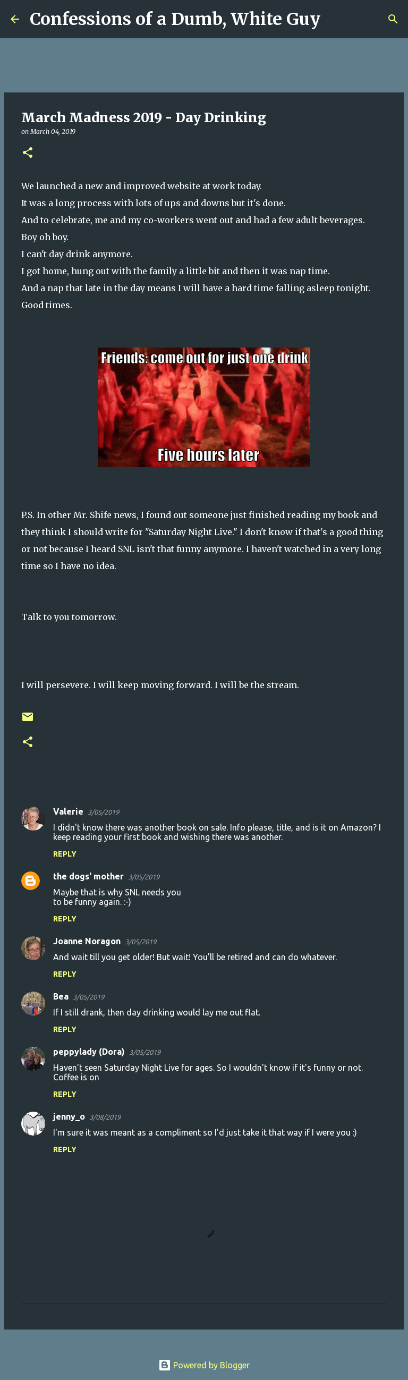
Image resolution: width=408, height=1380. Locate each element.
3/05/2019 (103, 812)
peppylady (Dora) (89, 1051)
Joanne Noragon (87, 941)
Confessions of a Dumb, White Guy (175, 19)
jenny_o (69, 1116)
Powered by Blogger (204, 1365)
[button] (27, 153)
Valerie (68, 811)
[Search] (335, 19)
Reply (64, 854)
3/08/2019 (105, 1117)
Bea (61, 996)
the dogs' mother (88, 876)
